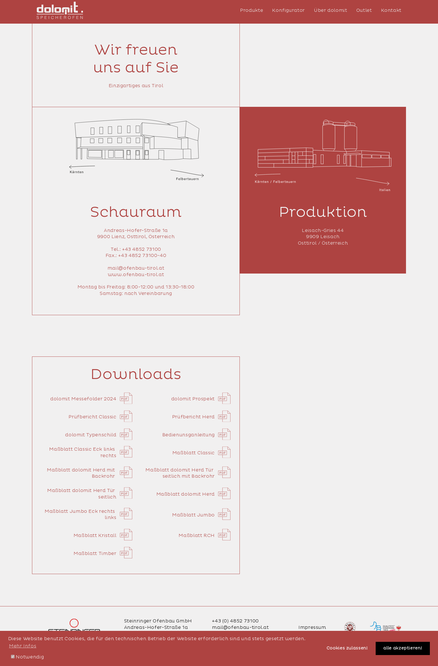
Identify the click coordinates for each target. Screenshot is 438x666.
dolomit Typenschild (98, 435)
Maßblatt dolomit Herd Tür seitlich (89, 493)
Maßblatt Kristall (103, 535)
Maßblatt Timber (103, 553)
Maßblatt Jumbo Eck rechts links (88, 514)
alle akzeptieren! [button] (402, 648)
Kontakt (391, 10)
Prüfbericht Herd (201, 417)
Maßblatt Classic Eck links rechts (90, 452)
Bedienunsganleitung (196, 435)
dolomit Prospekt (201, 399)
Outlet (364, 10)
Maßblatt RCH (205, 535)
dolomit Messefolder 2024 (91, 399)
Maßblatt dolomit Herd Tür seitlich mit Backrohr (188, 473)
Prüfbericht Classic (100, 417)
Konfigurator (288, 10)
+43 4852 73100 (141, 249)
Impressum (312, 627)
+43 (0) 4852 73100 (235, 621)
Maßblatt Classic (201, 453)
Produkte (251, 10)
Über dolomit (330, 10)
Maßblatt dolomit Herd (193, 494)
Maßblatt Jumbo (201, 515)
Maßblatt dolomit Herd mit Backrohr (89, 473)
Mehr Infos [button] (22, 646)
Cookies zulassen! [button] (347, 648)
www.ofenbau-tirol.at (136, 274)
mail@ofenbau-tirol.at (136, 268)
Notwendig (27, 657)
